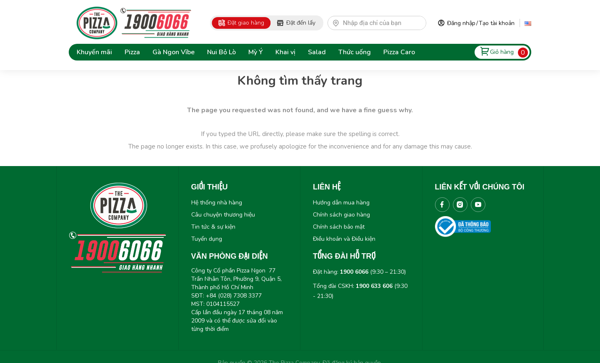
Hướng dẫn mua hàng (341, 203)
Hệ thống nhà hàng (216, 203)
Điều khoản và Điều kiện (344, 239)
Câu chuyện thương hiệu (223, 215)
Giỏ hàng (502, 52)
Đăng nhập (461, 23)
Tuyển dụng (206, 239)
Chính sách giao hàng (341, 215)
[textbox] (380, 23)
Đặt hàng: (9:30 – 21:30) (359, 272)
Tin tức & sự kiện (213, 227)
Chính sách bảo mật (339, 227)
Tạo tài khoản (497, 23)
